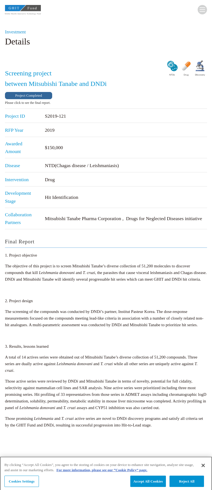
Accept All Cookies (148, 483)
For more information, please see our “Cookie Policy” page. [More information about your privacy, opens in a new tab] (102, 472)
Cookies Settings (22, 483)
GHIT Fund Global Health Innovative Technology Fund (23, 11)
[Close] (203, 467)
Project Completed (28, 95)
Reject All (187, 483)
